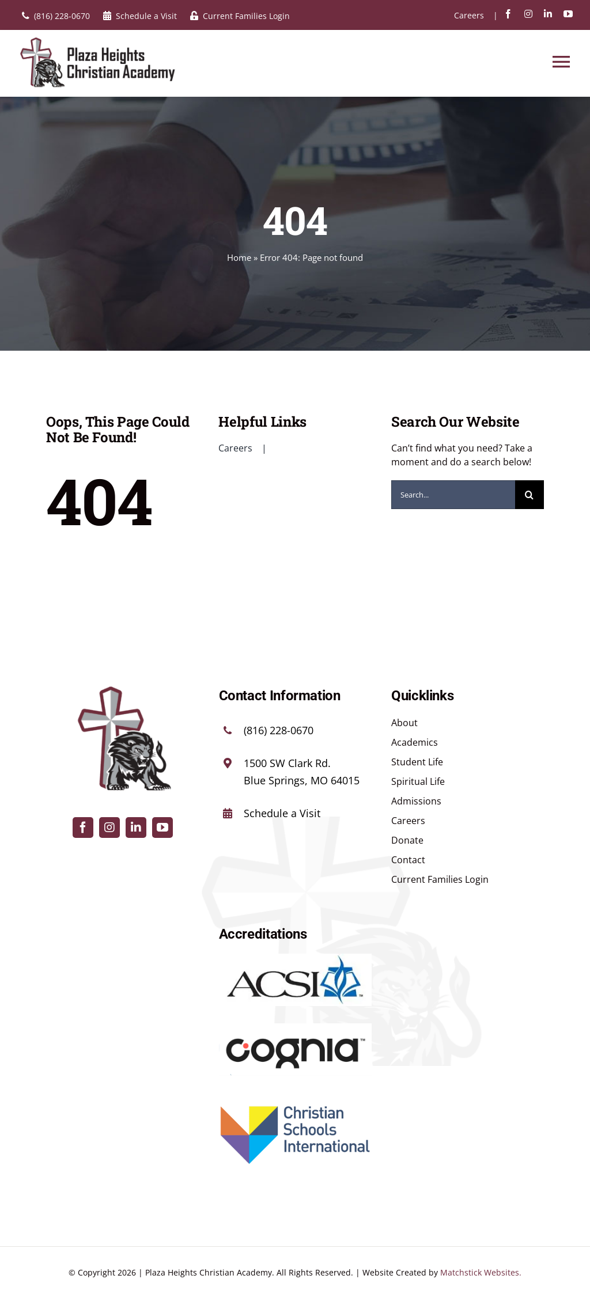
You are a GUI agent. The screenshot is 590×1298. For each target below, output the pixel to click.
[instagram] (528, 13)
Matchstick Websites (479, 1272)
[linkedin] (548, 13)
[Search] (529, 494)
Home (239, 257)
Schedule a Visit (282, 813)
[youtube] (568, 13)
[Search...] (453, 494)
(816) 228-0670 (278, 730)
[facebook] (508, 13)
